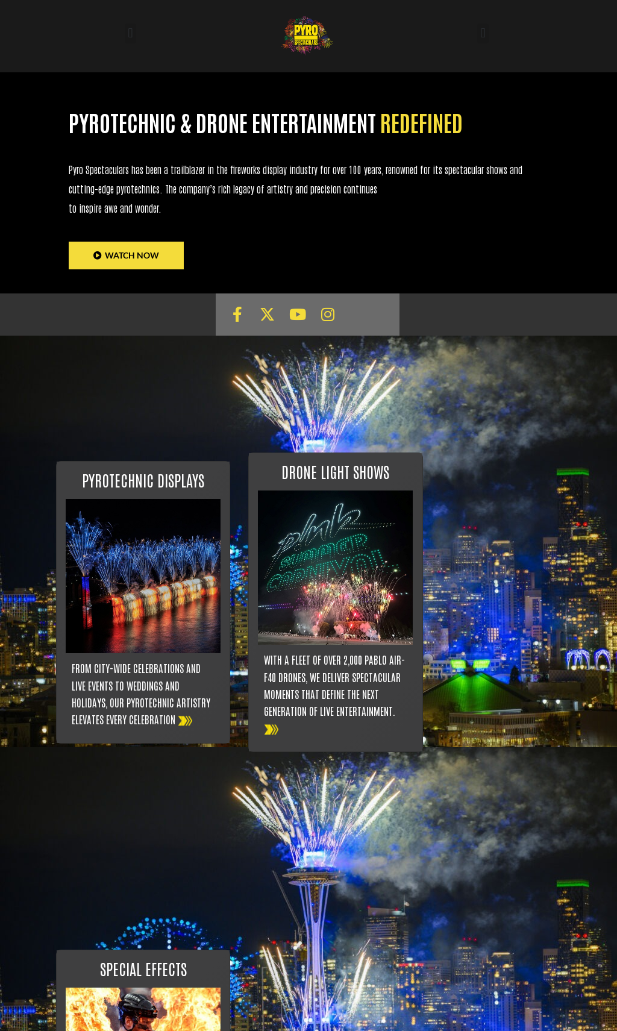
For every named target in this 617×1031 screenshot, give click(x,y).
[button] (130, 33)
